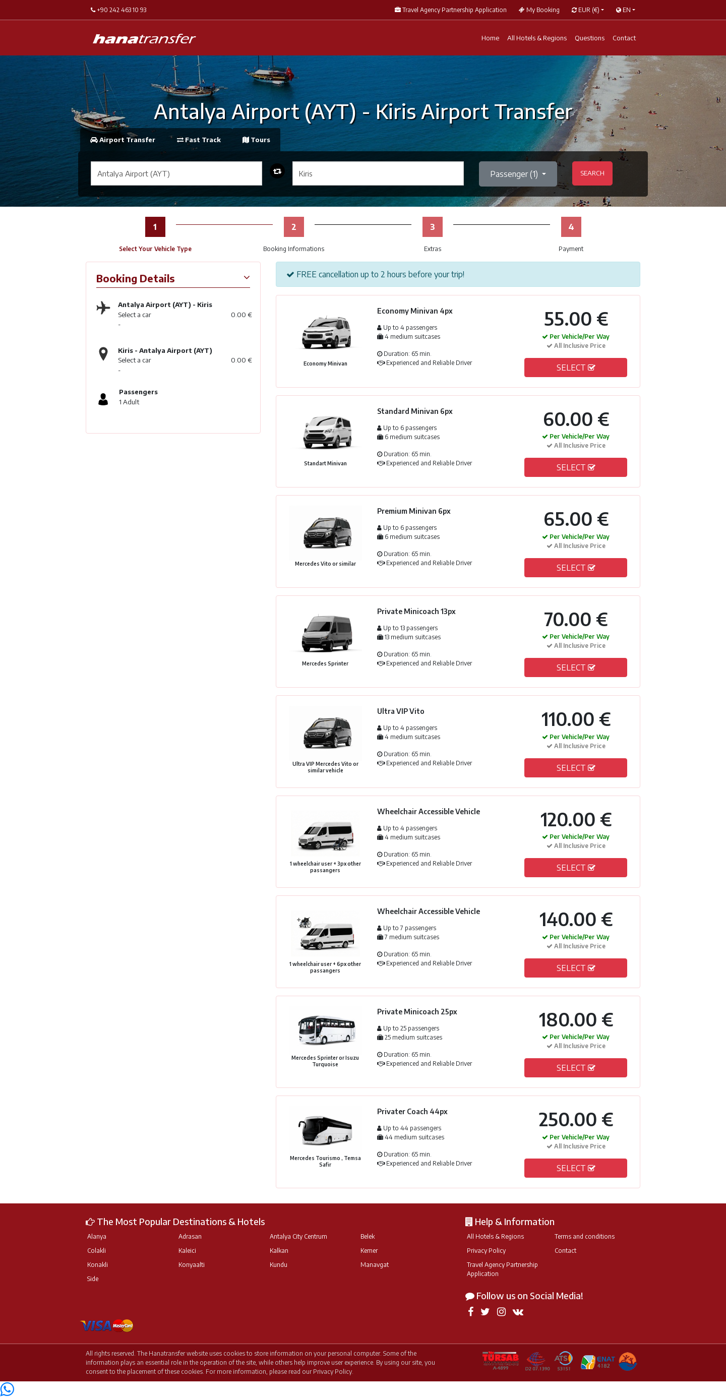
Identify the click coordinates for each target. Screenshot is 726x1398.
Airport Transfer (123, 140)
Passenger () (515, 174)
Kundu (278, 1264)
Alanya (96, 1236)
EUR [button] (585, 10)
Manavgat (374, 1264)
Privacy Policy (486, 1250)
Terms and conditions (585, 1236)
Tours (256, 140)
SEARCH (592, 173)
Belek (367, 1236)
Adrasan (190, 1236)
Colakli (96, 1250)
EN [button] (623, 10)
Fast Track (199, 140)
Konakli (97, 1264)
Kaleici (187, 1250)
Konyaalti (191, 1264)
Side (92, 1279)
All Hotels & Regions (537, 38)
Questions (589, 38)
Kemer (369, 1250)
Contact (624, 38)
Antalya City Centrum (298, 1236)
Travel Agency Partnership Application (502, 1269)
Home (490, 38)
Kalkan (279, 1250)
